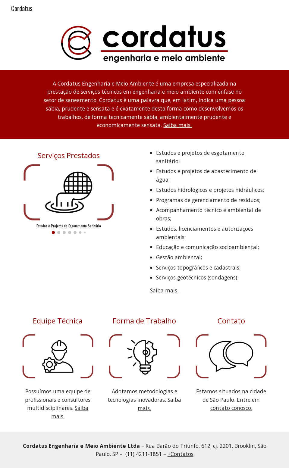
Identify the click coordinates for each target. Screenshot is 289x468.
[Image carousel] (69, 199)
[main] (144, 104)
